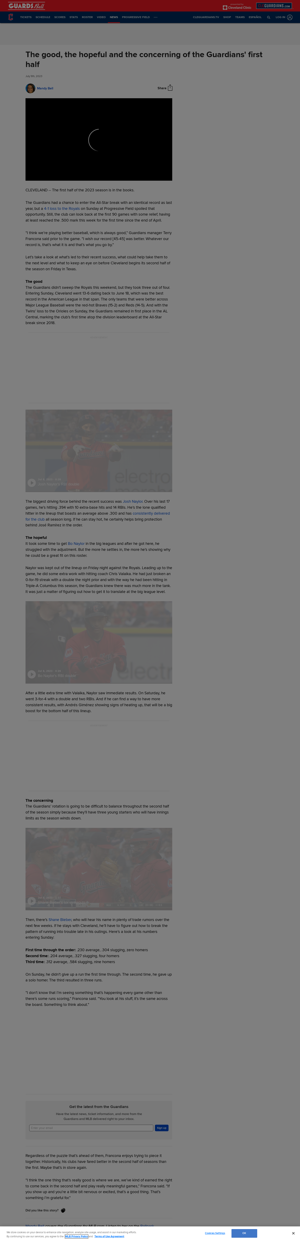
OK (244, 1233)
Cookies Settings (215, 1233)
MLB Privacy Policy (76, 1236)
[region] (150, 1233)
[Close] (293, 1233)
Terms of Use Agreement (109, 1236)
